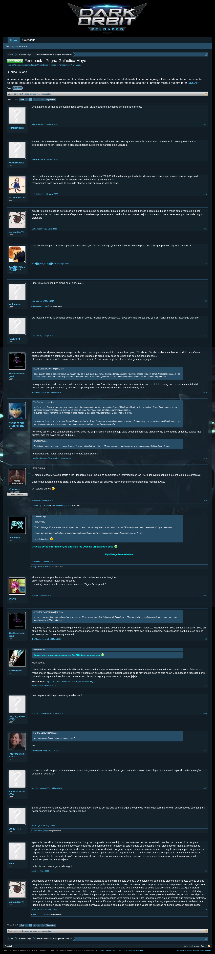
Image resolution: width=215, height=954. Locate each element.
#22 (205, 159)
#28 (205, 392)
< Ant (21, 100)
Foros (13, 40)
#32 (205, 595)
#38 (205, 826)
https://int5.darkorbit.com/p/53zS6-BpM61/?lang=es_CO (71, 681)
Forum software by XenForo (27, 950)
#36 (205, 751)
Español (8, 946)
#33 (205, 639)
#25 (205, 264)
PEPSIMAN (37, 831)
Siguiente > (50, 100)
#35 (205, 713)
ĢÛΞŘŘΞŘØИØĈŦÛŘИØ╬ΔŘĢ (17, 424)
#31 (205, 562)
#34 (205, 686)
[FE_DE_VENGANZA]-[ (17, 717)
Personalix (14, 537)
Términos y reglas (184, 950)
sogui (35, 567)
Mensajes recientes (16, 46)
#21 (205, 125)
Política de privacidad (202, 950)
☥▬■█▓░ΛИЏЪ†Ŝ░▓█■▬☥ (17, 268)
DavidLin (46, 506)
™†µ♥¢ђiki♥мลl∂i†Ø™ (17, 755)
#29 (205, 458)
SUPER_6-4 (15, 829)
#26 (205, 301)
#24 (205, 229)
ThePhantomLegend (17, 375)
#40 (205, 909)
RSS (209, 946)
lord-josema (15, 304)
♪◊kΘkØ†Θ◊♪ (15, 670)
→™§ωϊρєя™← (17, 197)
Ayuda (196, 946)
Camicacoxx (38, 306)
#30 (205, 501)
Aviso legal (188, 946)
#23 (205, 194)
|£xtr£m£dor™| (16, 232)
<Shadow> (63, 65)
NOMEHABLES (16, 128)
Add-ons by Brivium (123, 950)
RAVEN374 (14, 339)
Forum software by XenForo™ (74, 950)
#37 (205, 788)
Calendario (28, 40)
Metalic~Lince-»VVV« (17, 792)
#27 (205, 336)
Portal (203, 946)
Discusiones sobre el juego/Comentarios (31, 65)
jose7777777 (38, 914)
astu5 (47, 306)
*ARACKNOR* (45, 567)
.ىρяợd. (13, 598)
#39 (205, 871)
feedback (17, 88)
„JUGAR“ (193, 82)
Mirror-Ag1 (37, 506)
